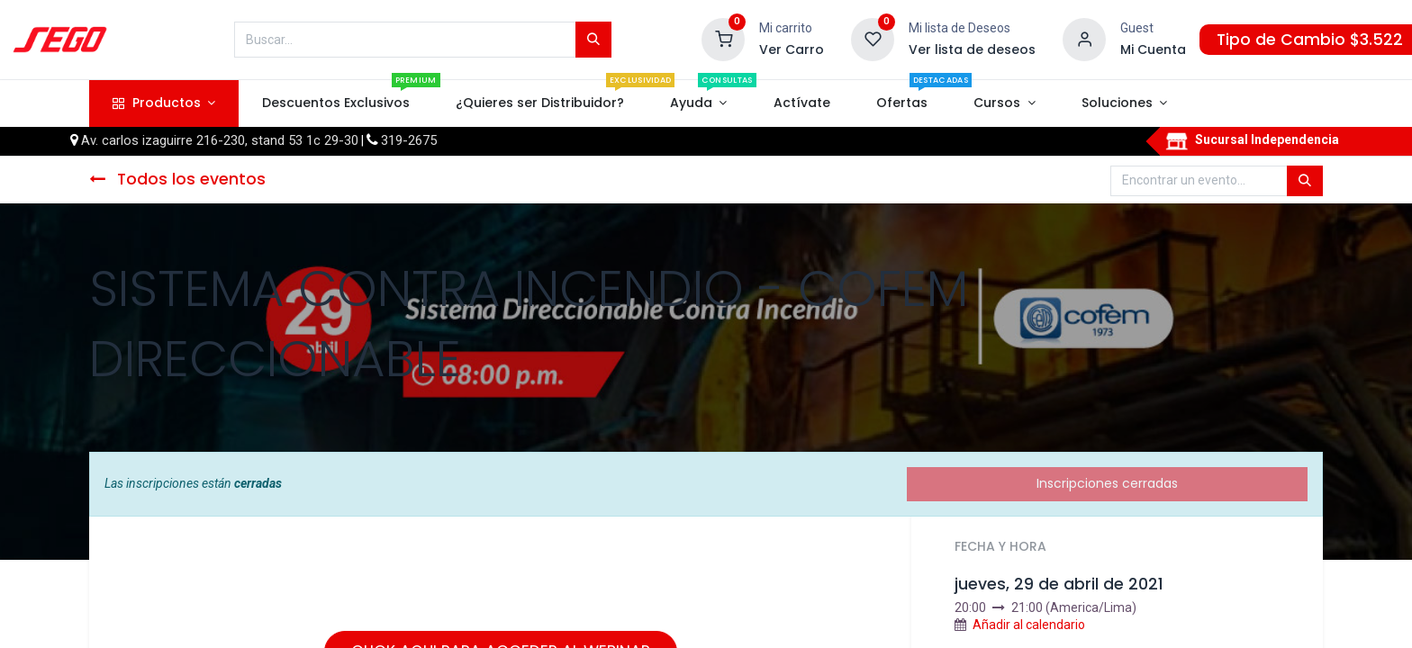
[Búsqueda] (593, 40)
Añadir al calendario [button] (1029, 624)
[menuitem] (335, 103)
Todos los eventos (177, 179)
